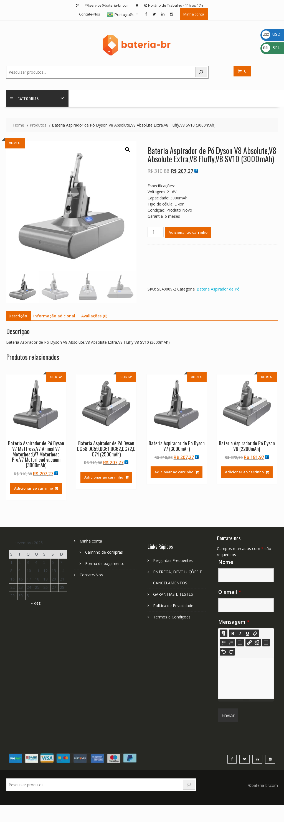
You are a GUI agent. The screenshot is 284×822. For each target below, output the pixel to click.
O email (229, 592)
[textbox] (246, 678)
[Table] (266, 643)
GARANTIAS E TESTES (173, 594)
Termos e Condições (172, 617)
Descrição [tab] (18, 316)
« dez (35, 603)
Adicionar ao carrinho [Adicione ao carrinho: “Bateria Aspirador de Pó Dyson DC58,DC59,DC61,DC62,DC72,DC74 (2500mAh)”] (103, 477)
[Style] (223, 634)
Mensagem (234, 622)
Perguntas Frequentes (173, 561)
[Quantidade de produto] (156, 232)
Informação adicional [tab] (54, 316)
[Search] (201, 72)
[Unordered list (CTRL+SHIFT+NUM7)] (223, 643)
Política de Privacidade (173, 606)
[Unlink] (257, 643)
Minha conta (193, 14)
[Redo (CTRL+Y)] (231, 652)
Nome (225, 562)
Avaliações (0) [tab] (94, 316)
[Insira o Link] (249, 643)
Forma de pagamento (105, 564)
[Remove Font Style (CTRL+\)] (255, 634)
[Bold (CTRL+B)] (233, 634)
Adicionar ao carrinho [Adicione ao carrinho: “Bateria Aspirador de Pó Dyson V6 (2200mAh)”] (244, 472)
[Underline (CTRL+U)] (248, 634)
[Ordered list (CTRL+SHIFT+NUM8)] (231, 643)
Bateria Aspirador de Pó (218, 289)
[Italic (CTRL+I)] (240, 634)
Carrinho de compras (104, 552)
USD (271, 34)
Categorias (24, 99)
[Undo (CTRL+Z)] (223, 652)
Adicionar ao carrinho (188, 232)
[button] (128, 150)
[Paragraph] (240, 643)
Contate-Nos (89, 14)
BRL (271, 47)
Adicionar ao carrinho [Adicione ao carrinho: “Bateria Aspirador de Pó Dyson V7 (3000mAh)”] (173, 472)
